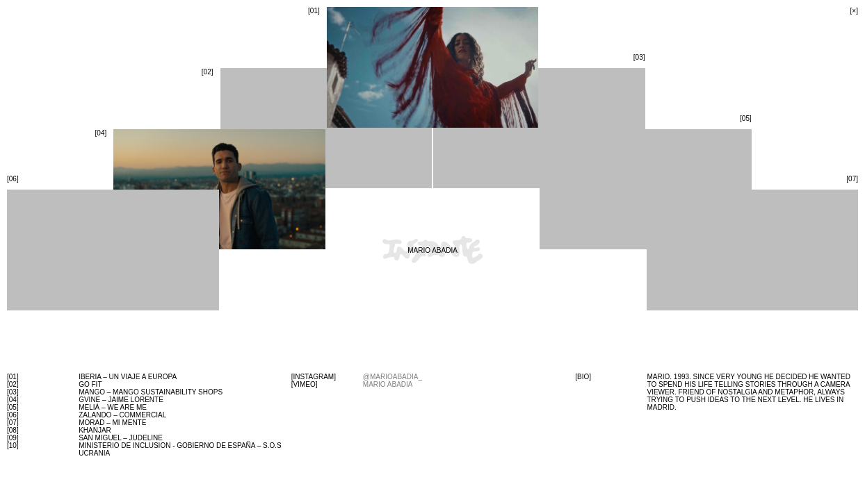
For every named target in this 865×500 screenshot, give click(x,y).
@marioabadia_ (392, 377)
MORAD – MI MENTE (112, 422)
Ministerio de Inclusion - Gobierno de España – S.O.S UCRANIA (180, 449)
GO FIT (90, 384)
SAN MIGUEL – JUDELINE (121, 438)
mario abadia (388, 384)
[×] (854, 11)
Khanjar (95, 430)
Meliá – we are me (113, 407)
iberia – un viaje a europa (128, 377)
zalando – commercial (122, 415)
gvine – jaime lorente (121, 399)
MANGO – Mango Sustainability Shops (151, 392)
